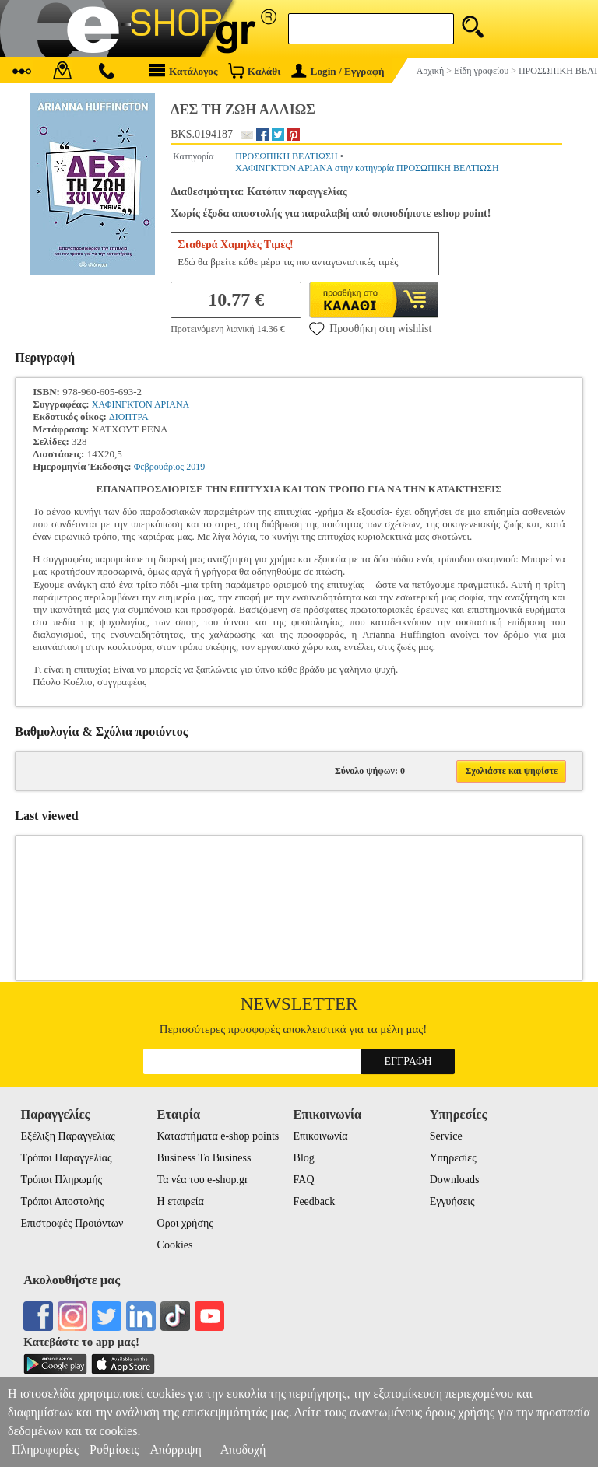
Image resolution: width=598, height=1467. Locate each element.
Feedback (315, 1201)
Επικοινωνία (321, 1136)
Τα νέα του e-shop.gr (202, 1179)
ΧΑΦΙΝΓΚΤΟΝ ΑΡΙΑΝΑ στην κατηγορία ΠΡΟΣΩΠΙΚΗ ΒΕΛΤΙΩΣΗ (366, 168)
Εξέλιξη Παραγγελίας (67, 1136)
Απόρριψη (175, 1449)
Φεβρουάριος (159, 466)
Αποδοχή (243, 1449)
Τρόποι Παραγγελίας (65, 1158)
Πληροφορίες (45, 1449)
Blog (304, 1158)
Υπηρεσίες (453, 1158)
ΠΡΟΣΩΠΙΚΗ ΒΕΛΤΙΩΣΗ (286, 156)
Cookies (175, 1245)
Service (446, 1136)
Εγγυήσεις (452, 1201)
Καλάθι (254, 70)
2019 (195, 466)
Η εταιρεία (180, 1201)
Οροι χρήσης (185, 1223)
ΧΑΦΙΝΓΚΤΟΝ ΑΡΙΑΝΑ (140, 404)
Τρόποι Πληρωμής (61, 1179)
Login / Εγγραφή (338, 71)
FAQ (304, 1179)
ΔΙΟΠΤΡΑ (129, 416)
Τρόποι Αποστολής (62, 1201)
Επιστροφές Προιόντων (71, 1223)
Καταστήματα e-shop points (218, 1136)
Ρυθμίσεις (114, 1449)
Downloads (455, 1179)
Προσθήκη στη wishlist (370, 328)
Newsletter (299, 1004)
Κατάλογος (184, 70)
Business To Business (204, 1158)
